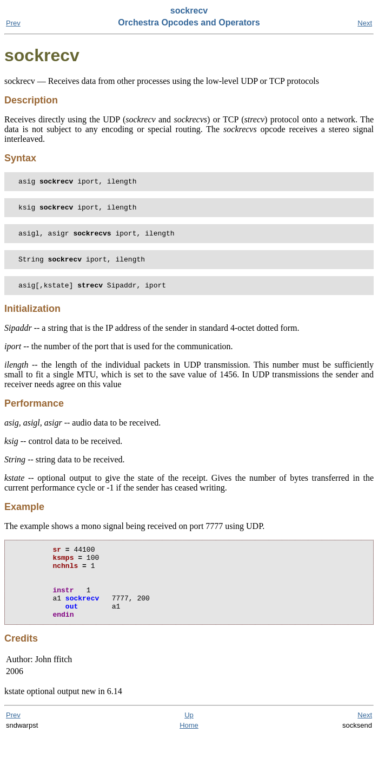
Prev (13, 23)
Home (189, 748)
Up (189, 738)
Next (364, 23)
